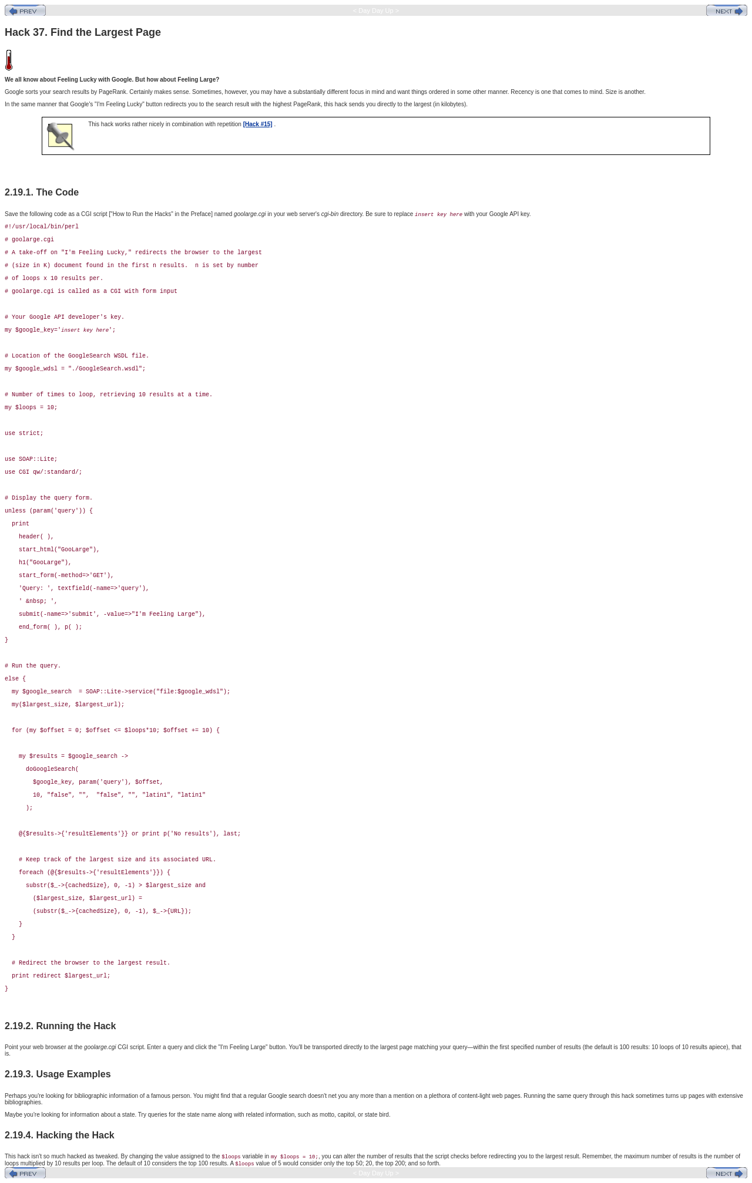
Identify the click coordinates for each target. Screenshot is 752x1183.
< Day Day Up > (376, 10)
